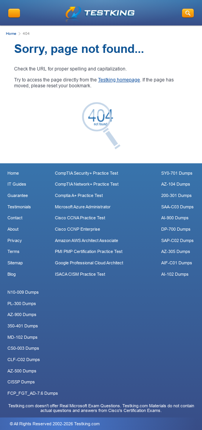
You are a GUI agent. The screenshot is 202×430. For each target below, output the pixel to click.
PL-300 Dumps (21, 303)
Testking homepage (119, 80)
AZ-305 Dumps (175, 251)
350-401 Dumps (22, 325)
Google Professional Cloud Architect (89, 262)
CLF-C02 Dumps (23, 359)
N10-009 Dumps (23, 292)
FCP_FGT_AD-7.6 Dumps (32, 393)
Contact (14, 217)
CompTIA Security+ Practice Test (86, 173)
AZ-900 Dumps (21, 314)
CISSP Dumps (21, 381)
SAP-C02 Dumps (177, 240)
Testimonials (19, 206)
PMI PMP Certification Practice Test (88, 251)
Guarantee (17, 195)
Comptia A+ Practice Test (79, 195)
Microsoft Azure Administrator (83, 206)
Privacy (14, 240)
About (12, 229)
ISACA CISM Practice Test (80, 274)
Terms (13, 251)
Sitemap (15, 262)
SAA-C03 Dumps (177, 206)
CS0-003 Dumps (23, 348)
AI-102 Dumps (175, 274)
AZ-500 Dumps (21, 371)
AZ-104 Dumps (175, 184)
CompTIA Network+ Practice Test (86, 184)
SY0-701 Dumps (177, 173)
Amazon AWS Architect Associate (86, 240)
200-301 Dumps (176, 195)
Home (11, 33)
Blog (11, 274)
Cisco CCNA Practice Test (80, 217)
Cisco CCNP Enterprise (77, 229)
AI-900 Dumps (175, 217)
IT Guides (16, 184)
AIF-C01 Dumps (176, 262)
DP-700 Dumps (176, 229)
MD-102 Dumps (22, 337)
